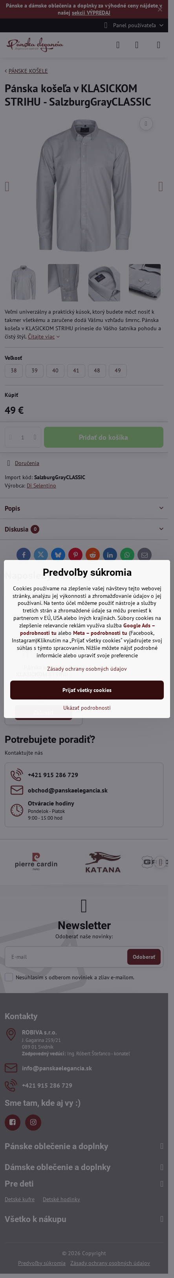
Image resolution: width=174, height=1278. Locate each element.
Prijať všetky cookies (87, 690)
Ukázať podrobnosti (87, 707)
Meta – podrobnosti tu (100, 632)
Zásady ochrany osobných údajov (87, 668)
